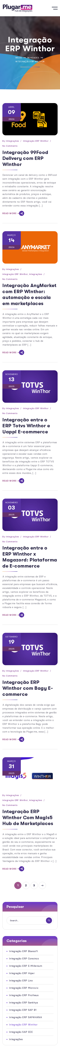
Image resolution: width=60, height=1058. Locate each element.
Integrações (12, 141)
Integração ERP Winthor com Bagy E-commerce (27, 688)
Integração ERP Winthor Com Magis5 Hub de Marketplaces (27, 817)
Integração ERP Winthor (35, 141)
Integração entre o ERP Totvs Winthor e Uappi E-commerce (26, 425)
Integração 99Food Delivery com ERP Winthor (25, 158)
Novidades (33, 57)
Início (18, 57)
